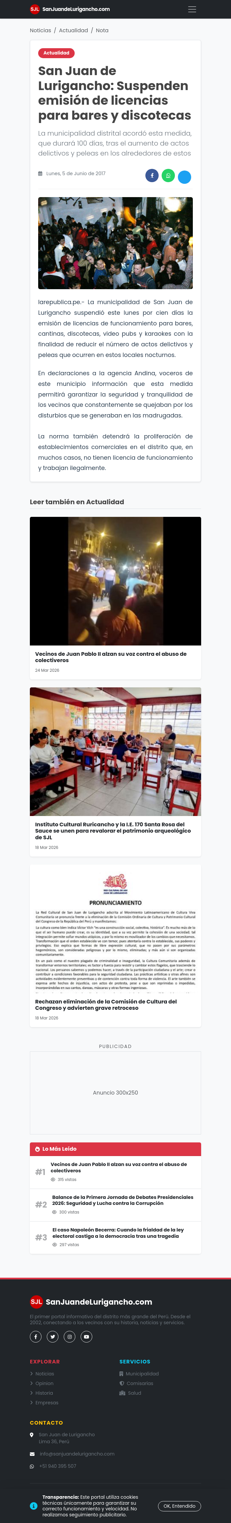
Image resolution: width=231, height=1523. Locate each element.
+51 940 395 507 (57, 1466)
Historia (41, 1393)
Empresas (44, 1402)
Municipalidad (139, 1373)
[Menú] (192, 9)
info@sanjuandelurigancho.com (77, 1454)
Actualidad (73, 30)
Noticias (40, 30)
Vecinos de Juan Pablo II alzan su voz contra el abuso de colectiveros (111, 657)
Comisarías (136, 1383)
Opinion (41, 1383)
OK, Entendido (179, 1506)
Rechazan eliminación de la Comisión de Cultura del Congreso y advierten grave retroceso (106, 1005)
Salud (130, 1393)
